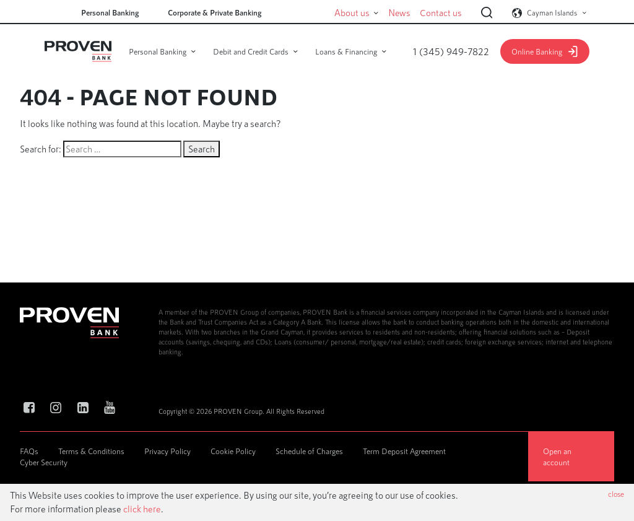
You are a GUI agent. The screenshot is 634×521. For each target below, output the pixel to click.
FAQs (29, 451)
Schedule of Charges (309, 451)
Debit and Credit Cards (251, 51)
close (616, 493)
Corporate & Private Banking (214, 12)
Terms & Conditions (91, 451)
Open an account (557, 456)
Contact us (444, 13)
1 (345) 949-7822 (451, 51)
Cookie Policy (233, 451)
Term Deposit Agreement (404, 451)
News (409, 13)
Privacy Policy (167, 451)
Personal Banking (110, 12)
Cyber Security (43, 462)
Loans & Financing (346, 51)
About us (367, 13)
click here (142, 508)
